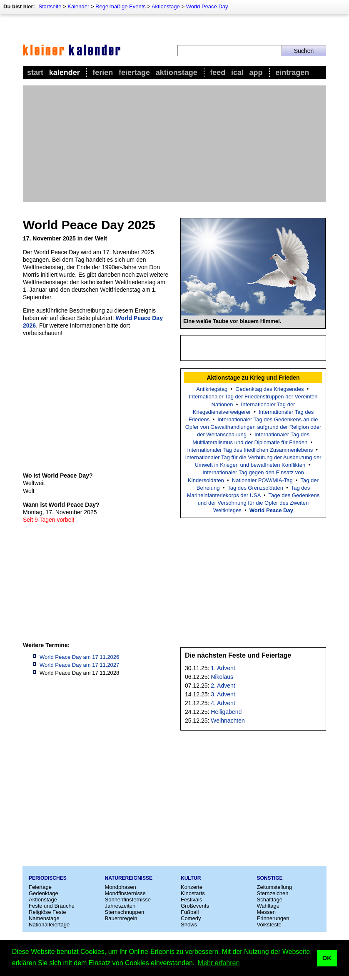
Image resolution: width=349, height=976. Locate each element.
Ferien (102, 72)
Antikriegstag (211, 389)
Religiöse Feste (47, 912)
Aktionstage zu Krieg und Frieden (253, 377)
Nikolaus (222, 676)
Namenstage (44, 918)
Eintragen (292, 72)
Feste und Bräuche (52, 906)
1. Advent (223, 668)
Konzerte (191, 887)
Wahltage (268, 906)
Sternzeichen (273, 893)
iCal (237, 72)
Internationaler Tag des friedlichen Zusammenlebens (250, 450)
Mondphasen (120, 887)
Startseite (49, 6)
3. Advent (223, 694)
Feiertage (134, 72)
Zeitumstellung (274, 887)
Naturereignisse (128, 878)
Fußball (190, 912)
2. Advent (223, 685)
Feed (217, 72)
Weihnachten (227, 720)
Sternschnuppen (125, 912)
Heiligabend (226, 711)
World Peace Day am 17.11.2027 (79, 665)
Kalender (78, 6)
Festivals (191, 899)
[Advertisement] (174, 143)
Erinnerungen (273, 918)
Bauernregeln (121, 918)
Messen (266, 912)
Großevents (195, 906)
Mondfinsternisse (125, 893)
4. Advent (223, 703)
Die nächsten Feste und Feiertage (238, 655)
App (256, 72)
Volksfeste (269, 924)
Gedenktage (43, 893)
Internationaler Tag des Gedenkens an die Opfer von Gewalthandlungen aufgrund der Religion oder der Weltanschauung (253, 427)
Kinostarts (193, 893)
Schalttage (269, 899)
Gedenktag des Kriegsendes (269, 389)
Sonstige (270, 878)
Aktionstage (166, 6)
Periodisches (48, 878)
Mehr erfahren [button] (219, 962)
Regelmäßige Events (120, 6)
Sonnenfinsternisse (128, 899)
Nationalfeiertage (49, 924)
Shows (189, 924)
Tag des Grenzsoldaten (255, 488)
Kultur (191, 878)
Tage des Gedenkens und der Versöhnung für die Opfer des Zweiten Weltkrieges (259, 502)
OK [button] (327, 958)
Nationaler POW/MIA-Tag (262, 480)
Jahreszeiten (120, 906)
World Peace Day (207, 6)
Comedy (191, 918)
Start (35, 72)
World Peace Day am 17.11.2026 (79, 657)
